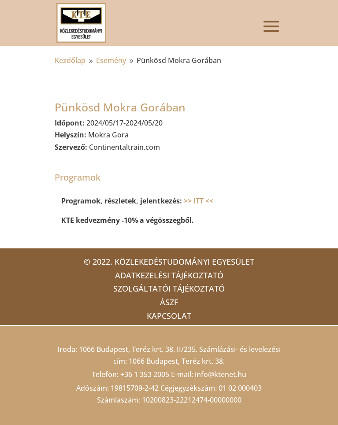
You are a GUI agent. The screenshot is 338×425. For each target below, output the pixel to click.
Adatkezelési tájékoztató (169, 275)
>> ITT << (198, 201)
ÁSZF (169, 302)
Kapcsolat (169, 315)
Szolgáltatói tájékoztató (169, 288)
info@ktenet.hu (220, 374)
